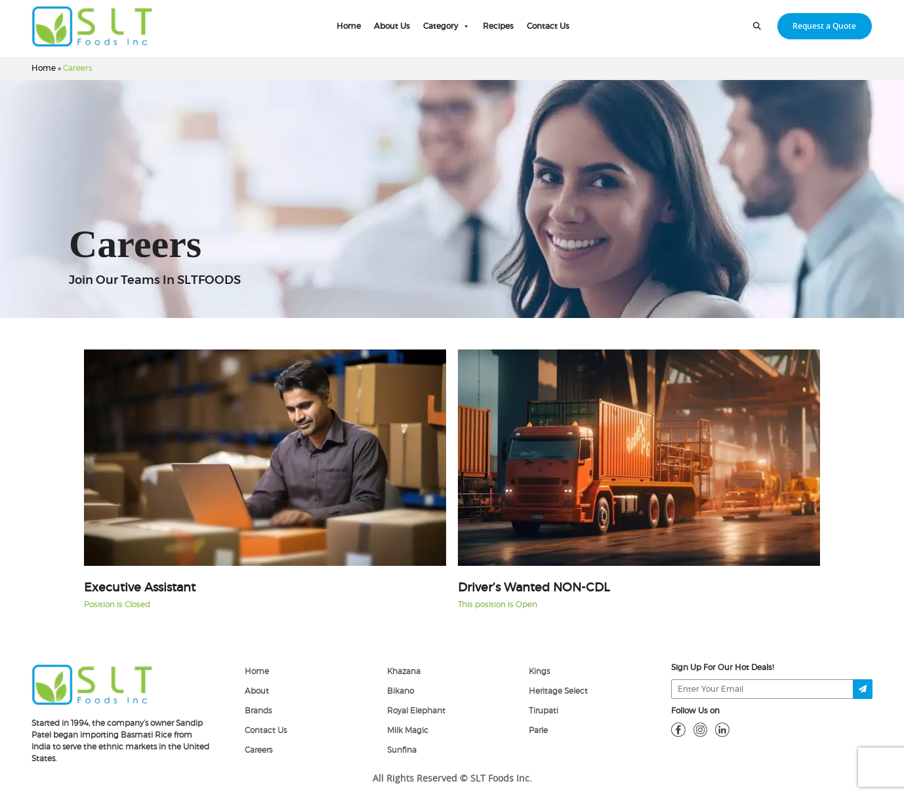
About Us (392, 26)
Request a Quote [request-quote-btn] (824, 25)
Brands (258, 711)
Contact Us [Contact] (266, 730)
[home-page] (92, 26)
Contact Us (548, 26)
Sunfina (402, 750)
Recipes (498, 26)
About (257, 691)
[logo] (92, 684)
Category (446, 26)
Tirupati (543, 711)
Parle (538, 730)
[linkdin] (722, 729)
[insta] (700, 729)
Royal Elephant (416, 711)
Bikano (400, 691)
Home (349, 26)
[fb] (678, 729)
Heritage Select (558, 691)
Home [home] (257, 671)
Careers (258, 750)
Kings (539, 671)
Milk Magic (407, 730)
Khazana (404, 671)
